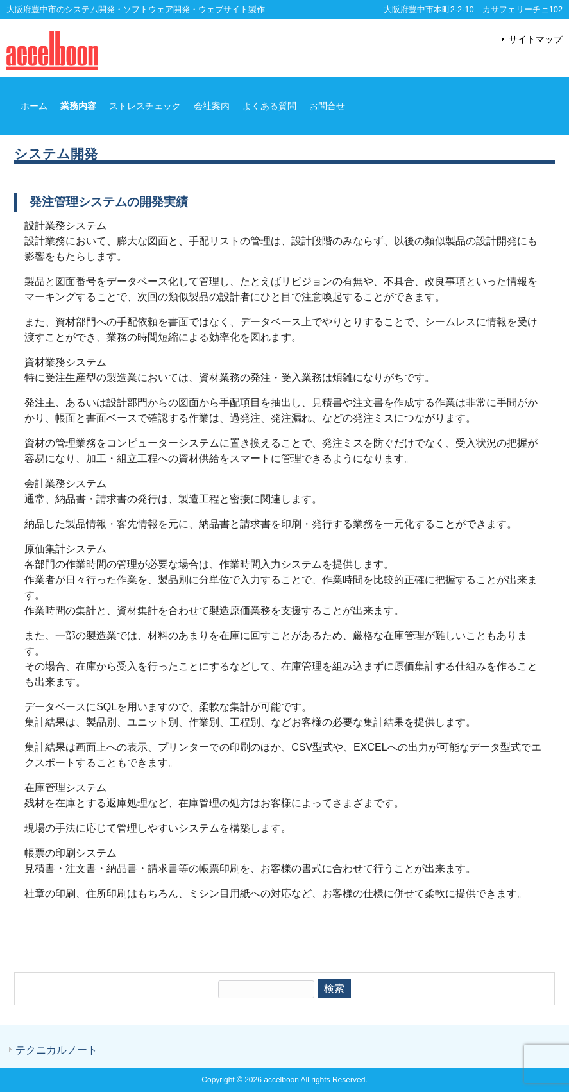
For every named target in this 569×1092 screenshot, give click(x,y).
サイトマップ (536, 39)
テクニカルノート (56, 1050)
